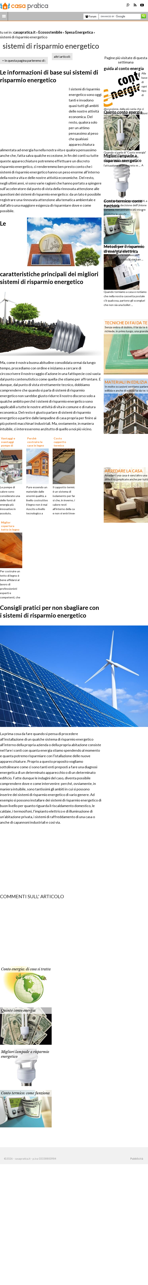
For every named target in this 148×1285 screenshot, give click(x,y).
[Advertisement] (46, 27)
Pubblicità (136, 1158)
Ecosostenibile (50, 32)
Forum (90, 16)
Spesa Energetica (79, 32)
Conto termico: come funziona (25, 1093)
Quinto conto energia (18, 1010)
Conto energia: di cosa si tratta (26, 969)
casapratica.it (24, 32)
